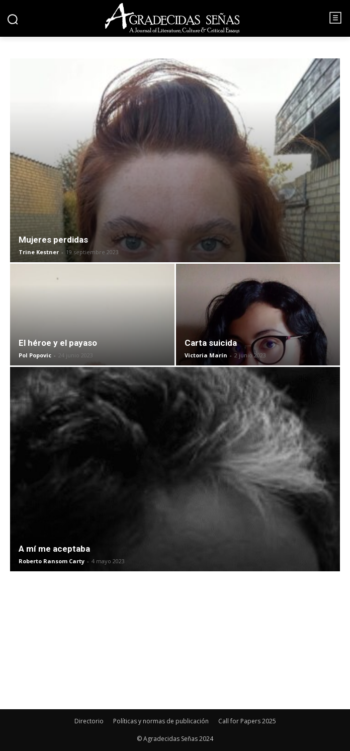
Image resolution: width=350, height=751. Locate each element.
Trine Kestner (39, 252)
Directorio (89, 721)
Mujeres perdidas (53, 240)
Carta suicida (211, 343)
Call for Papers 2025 (247, 721)
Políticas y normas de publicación (161, 721)
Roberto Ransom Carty (51, 561)
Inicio (21, 52)
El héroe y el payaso (58, 343)
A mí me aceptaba (54, 549)
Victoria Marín (206, 355)
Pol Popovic (35, 355)
